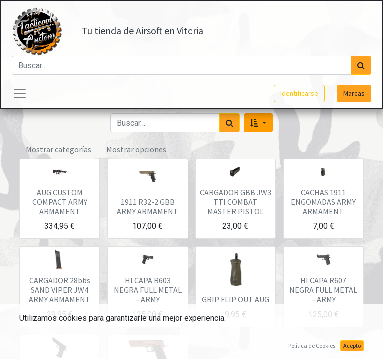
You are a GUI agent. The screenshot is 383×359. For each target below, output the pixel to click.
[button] (258, 122)
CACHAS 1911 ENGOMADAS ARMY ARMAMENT (323, 201)
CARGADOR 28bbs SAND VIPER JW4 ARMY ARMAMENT (59, 289)
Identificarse (299, 93)
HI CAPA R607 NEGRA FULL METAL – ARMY (323, 289)
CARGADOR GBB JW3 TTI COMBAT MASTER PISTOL (235, 201)
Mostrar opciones (136, 149)
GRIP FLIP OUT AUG (235, 299)
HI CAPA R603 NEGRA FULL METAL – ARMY (148, 289)
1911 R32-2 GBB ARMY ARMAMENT (147, 206)
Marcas (354, 93)
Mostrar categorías (58, 149)
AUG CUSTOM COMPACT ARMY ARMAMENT (59, 201)
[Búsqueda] (361, 65)
